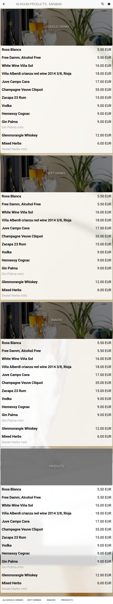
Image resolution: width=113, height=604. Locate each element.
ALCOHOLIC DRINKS (13, 600)
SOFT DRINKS (34, 600)
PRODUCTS (67, 600)
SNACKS (51, 600)
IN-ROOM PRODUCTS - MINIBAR (39, 4)
